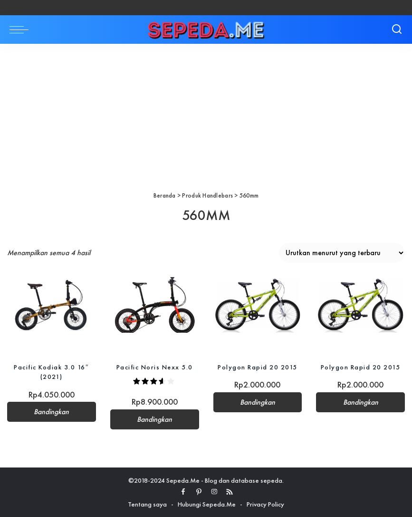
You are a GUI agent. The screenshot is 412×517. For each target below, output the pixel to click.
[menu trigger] (21, 29)
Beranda (164, 195)
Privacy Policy (265, 504)
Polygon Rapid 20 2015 (257, 367)
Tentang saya (147, 504)
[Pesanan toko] (342, 253)
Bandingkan (51, 412)
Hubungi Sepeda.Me (207, 504)
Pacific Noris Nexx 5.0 (154, 367)
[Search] (396, 29)
